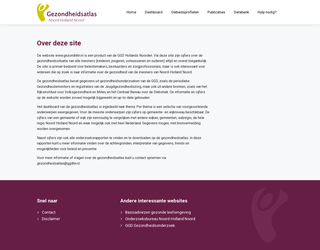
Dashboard (154, 12)
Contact (48, 212)
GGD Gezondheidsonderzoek (150, 225)
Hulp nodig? (267, 12)
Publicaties (216, 12)
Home (131, 12)
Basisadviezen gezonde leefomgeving (158, 212)
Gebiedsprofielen (185, 12)
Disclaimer (51, 218)
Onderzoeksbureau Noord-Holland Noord (160, 218)
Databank (241, 12)
